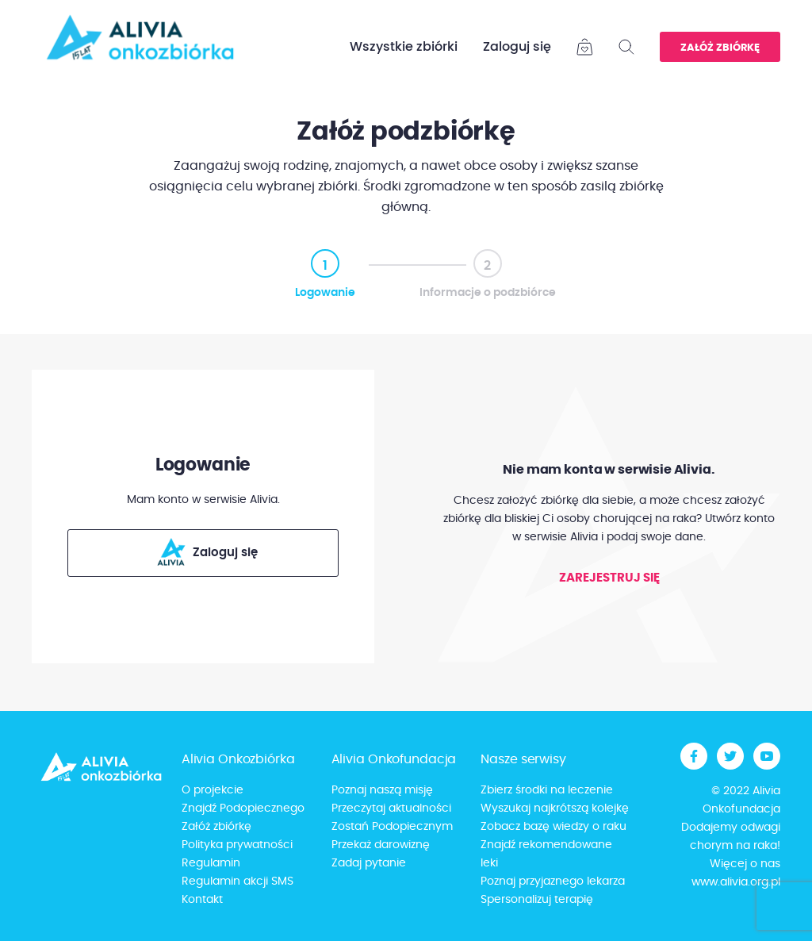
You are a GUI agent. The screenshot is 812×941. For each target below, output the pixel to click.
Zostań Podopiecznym (392, 826)
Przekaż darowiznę (380, 845)
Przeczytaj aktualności (391, 808)
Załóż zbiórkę (720, 48)
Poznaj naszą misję (382, 790)
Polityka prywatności (237, 845)
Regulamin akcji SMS (237, 881)
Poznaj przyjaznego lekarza (553, 881)
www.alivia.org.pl (735, 882)
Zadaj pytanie (368, 863)
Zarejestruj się (609, 578)
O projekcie (212, 790)
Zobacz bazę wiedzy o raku (553, 826)
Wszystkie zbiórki (404, 46)
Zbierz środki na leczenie (547, 790)
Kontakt (202, 899)
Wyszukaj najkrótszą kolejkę (555, 808)
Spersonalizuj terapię (537, 899)
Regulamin (211, 863)
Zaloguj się (517, 46)
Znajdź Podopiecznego (243, 808)
